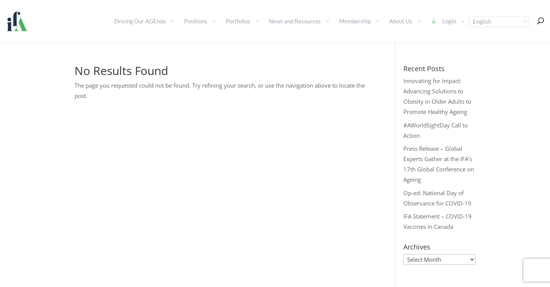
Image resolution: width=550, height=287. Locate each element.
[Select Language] (499, 21)
